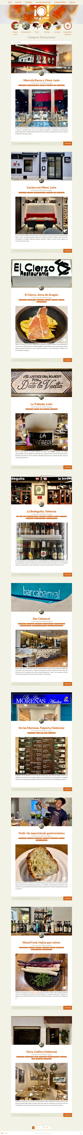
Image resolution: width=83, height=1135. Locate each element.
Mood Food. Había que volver (41, 942)
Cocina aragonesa (40, 299)
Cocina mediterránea (32, 299)
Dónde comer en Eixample (36, 949)
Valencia (36, 1056)
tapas (18, 516)
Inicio (10, 2)
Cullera (33, 1058)
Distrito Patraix (55, 299)
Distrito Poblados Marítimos (48, 623)
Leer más (68, 143)
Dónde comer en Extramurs (40, 518)
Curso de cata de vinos (43, 2)
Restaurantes (22, 143)
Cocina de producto (22, 85)
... (40, 1127)
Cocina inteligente (39, 1058)
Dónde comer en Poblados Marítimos (39, 625)
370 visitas (38, 1115)
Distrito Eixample (45, 947)
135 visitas (38, 250)
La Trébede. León (41, 404)
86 (44, 1127)
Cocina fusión (30, 192)
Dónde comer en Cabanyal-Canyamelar (55, 625)
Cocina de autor (50, 85)
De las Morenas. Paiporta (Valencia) (41, 728)
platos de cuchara (42, 516)
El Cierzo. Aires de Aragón (41, 294)
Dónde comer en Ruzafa (47, 949)
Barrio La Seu (61, 838)
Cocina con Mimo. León (41, 187)
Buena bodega (42, 85)
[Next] (50, 1127)
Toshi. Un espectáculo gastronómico (41, 833)
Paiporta (38, 732)
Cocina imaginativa (60, 85)
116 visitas (38, 143)
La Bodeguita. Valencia (41, 511)
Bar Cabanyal (41, 618)
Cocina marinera (38, 623)
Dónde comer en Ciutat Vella (41, 840)
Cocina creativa (30, 838)
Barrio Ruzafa (52, 947)
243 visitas (38, 684)
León (55, 85)
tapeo (24, 516)
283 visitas (38, 789)
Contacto (18, 2)
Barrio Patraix (61, 299)
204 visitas (38, 360)
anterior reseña (34, 992)
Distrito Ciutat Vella (54, 838)
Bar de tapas (36, 409)
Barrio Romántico (53, 409)
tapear (21, 516)
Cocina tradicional (30, 623)
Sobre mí (72, 2)
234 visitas (38, 574)
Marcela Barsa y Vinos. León (41, 80)
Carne (42, 732)
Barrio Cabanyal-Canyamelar (25, 625)
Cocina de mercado (23, 299)
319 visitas (38, 898)
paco (50, 83)
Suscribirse (28, 2)
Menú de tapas (50, 516)
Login (80, 1133)
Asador (45, 732)
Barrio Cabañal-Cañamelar (60, 623)
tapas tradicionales (29, 409)
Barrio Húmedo (46, 409)
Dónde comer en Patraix (41, 301)
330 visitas (38, 1007)
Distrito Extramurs (29, 518)
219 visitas (38, 467)
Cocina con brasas (51, 732)
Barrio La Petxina (63, 516)
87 (47, 1127)
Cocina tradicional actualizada (33, 85)
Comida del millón (60, 2)
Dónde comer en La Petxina (51, 518)
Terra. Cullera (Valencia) (41, 1051)
